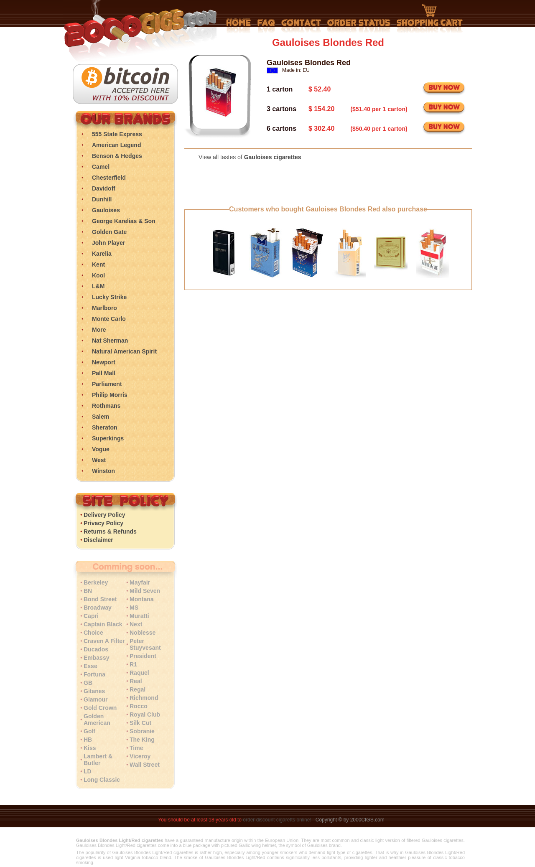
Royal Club (145, 714)
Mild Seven (145, 590)
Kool (98, 275)
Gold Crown (100, 707)
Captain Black (103, 624)
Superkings (108, 438)
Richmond (144, 697)
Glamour (96, 699)
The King (142, 739)
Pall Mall (103, 373)
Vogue (101, 449)
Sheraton (104, 427)
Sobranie (142, 731)
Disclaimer (98, 539)
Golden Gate (109, 232)
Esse (90, 666)
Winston (103, 471)
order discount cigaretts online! (278, 820)
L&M (98, 286)
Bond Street (100, 599)
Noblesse (142, 632)
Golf (89, 731)
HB (88, 739)
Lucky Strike (109, 297)
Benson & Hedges (117, 156)
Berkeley (96, 582)
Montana (142, 599)
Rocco (139, 706)
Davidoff (103, 188)
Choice (93, 632)
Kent (98, 264)
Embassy (96, 657)
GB (88, 682)
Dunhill (102, 199)
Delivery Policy (104, 514)
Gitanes (94, 691)
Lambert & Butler (98, 759)
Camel (101, 166)
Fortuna (94, 674)
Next (136, 624)
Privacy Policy (103, 523)
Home (239, 26)
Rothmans (106, 405)
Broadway (98, 607)
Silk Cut (140, 723)
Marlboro (104, 308)
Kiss (90, 748)
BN (88, 590)
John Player (108, 242)
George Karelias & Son (123, 221)
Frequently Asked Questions (266, 26)
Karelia (102, 253)
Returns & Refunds (110, 531)
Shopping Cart (430, 19)
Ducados (96, 649)
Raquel (139, 672)
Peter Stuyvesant (145, 644)
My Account (358, 26)
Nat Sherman (110, 340)
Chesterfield (109, 177)
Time (136, 748)
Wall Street (145, 764)
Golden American (97, 719)
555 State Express (117, 134)
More (99, 329)
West (99, 460)
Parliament (107, 384)
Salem (100, 416)
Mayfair (140, 582)
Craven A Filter (104, 641)
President (143, 656)
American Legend (116, 145)
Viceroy (140, 756)
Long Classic (102, 779)
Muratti (139, 616)
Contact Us (301, 26)
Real (136, 681)
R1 (133, 664)
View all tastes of (250, 157)
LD (88, 771)
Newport (103, 362)
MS (134, 607)
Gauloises (106, 210)
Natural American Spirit (124, 351)
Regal (137, 689)
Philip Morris (109, 395)
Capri (91, 616)
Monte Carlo (109, 318)
